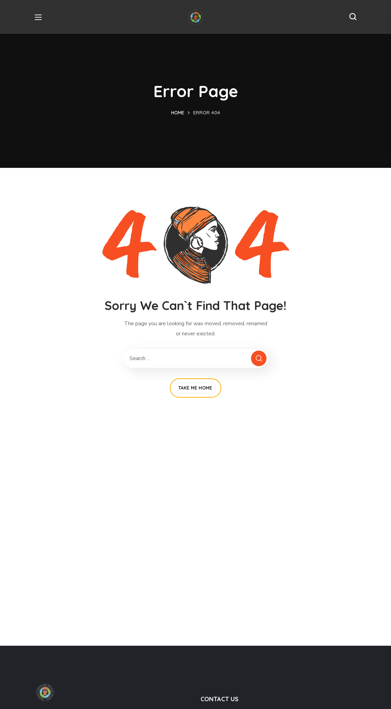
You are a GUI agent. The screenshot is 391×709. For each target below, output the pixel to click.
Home (177, 113)
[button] (352, 17)
